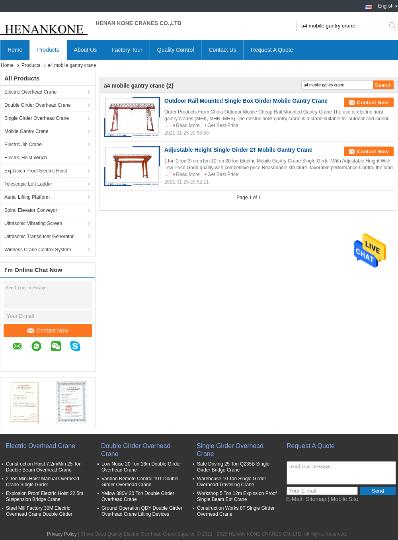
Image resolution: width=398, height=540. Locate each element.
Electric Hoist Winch (25, 157)
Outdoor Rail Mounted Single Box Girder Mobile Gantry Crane (246, 101)
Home (15, 50)
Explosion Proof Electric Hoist (35, 171)
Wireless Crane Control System (37, 249)
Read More (187, 125)
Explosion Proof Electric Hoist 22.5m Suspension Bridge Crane (44, 496)
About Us (85, 50)
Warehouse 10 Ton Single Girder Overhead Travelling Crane (231, 481)
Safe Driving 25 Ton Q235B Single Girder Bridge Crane (233, 467)
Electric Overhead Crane (30, 92)
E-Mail (294, 499)
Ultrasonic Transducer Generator (39, 236)
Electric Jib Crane (23, 144)
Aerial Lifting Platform (27, 197)
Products (48, 50)
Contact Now (47, 330)
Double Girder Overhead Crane (37, 105)
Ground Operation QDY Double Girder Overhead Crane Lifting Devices (141, 511)
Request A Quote (272, 50)
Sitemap (316, 499)
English (388, 5)
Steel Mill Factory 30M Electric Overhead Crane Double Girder (39, 511)
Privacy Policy (62, 534)
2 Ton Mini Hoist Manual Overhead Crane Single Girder (42, 481)
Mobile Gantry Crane (26, 131)
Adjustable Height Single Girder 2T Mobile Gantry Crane (238, 150)
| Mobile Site (343, 499)
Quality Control (175, 50)
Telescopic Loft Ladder (28, 184)
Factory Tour (126, 50)
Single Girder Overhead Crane (36, 118)
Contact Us (222, 50)
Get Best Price (222, 125)
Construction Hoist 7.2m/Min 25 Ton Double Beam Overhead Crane (44, 467)
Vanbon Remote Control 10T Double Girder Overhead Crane (139, 481)
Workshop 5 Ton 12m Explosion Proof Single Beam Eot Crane (237, 496)
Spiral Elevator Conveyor (30, 210)
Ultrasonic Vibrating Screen (33, 223)
